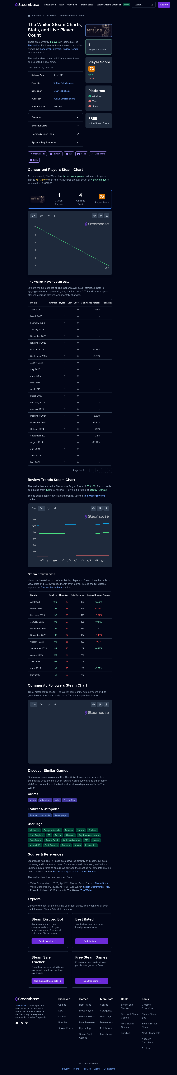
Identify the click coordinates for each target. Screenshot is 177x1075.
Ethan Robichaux (61, 91)
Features (55, 117)
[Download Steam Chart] (106, 215)
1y (48, 215)
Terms (76, 1068)
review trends (70, 48)
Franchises (106, 1034)
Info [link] (69, 154)
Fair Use (87, 1068)
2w (34, 215)
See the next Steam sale (48, 981)
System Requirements (55, 142)
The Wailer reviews (94, 495)
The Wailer (50, 15)
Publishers (106, 1028)
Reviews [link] (55, 154)
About (97, 1068)
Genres (104, 1004)
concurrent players (50, 48)
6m (41, 508)
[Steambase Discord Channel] (16, 1023)
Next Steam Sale (151, 1033)
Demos (62, 1016)
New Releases (87, 1022)
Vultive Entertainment (64, 83)
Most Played (50, 4)
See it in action (48, 941)
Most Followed (87, 1016)
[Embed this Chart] (94, 215)
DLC (60, 1010)
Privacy (66, 1068)
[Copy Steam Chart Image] (100, 215)
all (55, 215)
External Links (55, 125)
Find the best (92, 941)
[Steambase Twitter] (26, 1023)
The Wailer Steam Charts (72, 15)
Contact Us (109, 1068)
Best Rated (85, 1004)
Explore (164, 4)
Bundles (62, 1022)
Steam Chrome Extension (109, 4)
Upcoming (72, 4)
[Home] (29, 15)
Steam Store (101, 883)
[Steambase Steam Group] (22, 1023)
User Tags (105, 1016)
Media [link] (81, 154)
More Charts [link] (98, 154)
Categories (106, 1010)
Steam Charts (65, 1028)
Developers (106, 1022)
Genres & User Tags (55, 134)
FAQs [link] (34, 160)
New (61, 4)
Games (37, 15)
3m (41, 215)
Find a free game (92, 981)
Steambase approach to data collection (74, 871)
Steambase (21, 1005)
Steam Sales (87, 4)
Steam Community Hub (96, 886)
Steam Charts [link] (37, 154)
